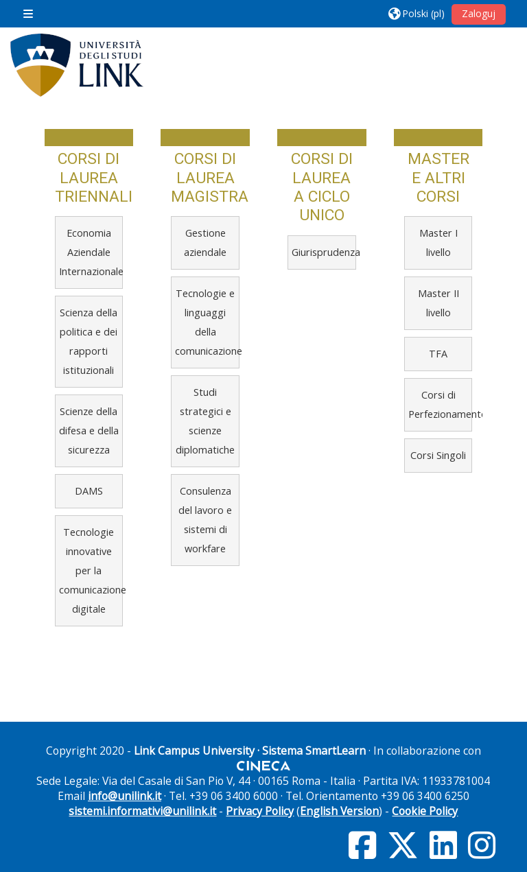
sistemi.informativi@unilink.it (142, 810)
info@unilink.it (124, 795)
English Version (339, 810)
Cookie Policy (425, 810)
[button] (416, 13)
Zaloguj (478, 13)
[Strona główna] (76, 65)
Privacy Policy (260, 810)
